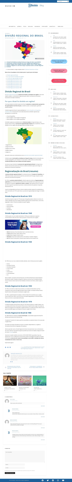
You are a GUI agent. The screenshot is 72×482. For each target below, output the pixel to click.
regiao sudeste (25, 348)
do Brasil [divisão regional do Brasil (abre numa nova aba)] (14, 94)
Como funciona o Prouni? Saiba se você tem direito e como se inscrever (60, 99)
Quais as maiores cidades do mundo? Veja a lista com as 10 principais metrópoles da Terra (24, 388)
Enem (54, 35)
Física (24, 26)
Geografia (37, 26)
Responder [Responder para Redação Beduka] (43, 416)
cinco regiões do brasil (27, 346)
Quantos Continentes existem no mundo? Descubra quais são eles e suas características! (39, 388)
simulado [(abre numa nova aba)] (11, 332)
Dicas (54, 91)
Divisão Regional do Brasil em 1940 (14, 81)
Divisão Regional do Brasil (36, 346)
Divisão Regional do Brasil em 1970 (14, 86)
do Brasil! (40, 155)
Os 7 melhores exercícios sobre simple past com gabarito (60, 136)
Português (45, 26)
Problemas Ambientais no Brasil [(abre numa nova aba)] (31, 69)
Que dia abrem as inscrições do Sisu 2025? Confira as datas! (59, 147)
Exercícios (52, 26)
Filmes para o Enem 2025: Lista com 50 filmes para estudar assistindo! (59, 53)
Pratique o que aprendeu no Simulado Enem (59, 61)
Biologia (30, 26)
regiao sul (30, 348)
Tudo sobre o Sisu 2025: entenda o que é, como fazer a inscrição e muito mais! (60, 152)
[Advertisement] (36, 16)
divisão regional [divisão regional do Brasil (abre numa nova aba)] (9, 94)
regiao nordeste (37, 347)
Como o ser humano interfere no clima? (9, 388)
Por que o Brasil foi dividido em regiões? (15, 76)
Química (19, 26)
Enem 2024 (60, 26)
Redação (54, 107)
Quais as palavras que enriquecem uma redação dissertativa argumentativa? (60, 48)
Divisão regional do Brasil (12, 75)
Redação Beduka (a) (16, 353)
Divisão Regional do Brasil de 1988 (14, 87)
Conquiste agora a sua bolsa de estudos (59, 70)
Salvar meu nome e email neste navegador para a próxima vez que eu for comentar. (20, 470)
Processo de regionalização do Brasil (14, 78)
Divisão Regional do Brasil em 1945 (14, 83)
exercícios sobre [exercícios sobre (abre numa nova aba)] (27, 155)
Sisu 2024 (55, 145)
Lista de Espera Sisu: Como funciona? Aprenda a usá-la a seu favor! (60, 158)
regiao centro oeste (31, 347)
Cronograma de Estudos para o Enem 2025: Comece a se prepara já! (60, 43)
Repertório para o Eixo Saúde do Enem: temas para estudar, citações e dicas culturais (60, 120)
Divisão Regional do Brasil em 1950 (14, 84)
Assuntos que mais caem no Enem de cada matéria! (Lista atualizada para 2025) (60, 37)
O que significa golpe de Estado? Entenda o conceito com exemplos (59, 131)
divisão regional (35, 155)
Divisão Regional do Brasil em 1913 (14, 79)
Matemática (12, 26)
